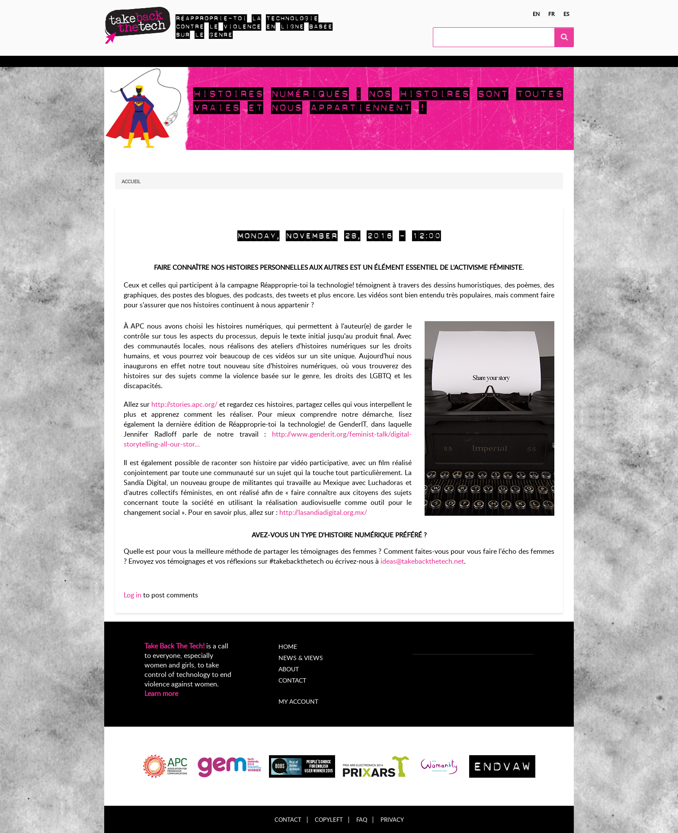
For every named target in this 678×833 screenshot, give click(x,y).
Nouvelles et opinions (320, 61)
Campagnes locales (248, 61)
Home (287, 646)
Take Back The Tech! (174, 646)
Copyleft (329, 820)
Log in (132, 595)
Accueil (131, 181)
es (566, 13)
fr (551, 13)
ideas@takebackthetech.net (422, 561)
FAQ (361, 820)
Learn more (161, 693)
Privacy (392, 820)
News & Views (300, 658)
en (536, 13)
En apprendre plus (148, 61)
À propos (377, 61)
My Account (420, 61)
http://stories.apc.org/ (184, 404)
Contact (292, 680)
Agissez (197, 61)
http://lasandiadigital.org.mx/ (323, 512)
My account (298, 701)
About (288, 669)
